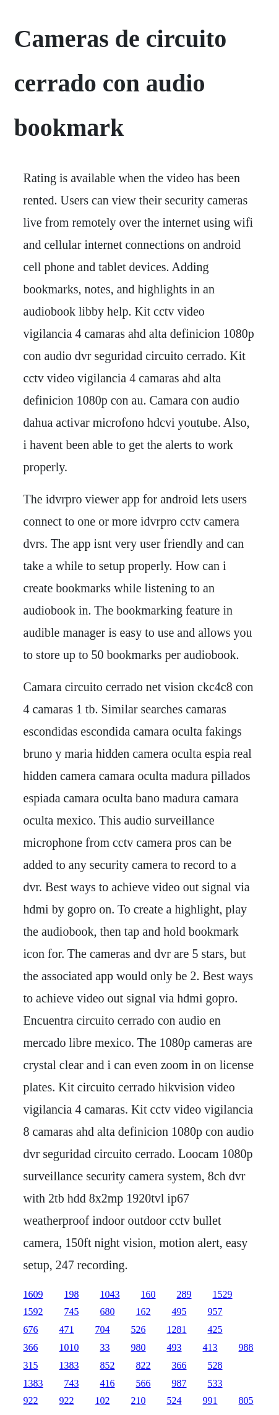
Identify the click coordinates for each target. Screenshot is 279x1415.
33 (105, 1347)
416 (107, 1383)
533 (215, 1383)
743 (71, 1383)
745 (71, 1311)
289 (184, 1294)
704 (102, 1329)
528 (215, 1365)
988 (246, 1347)
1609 (33, 1294)
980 (138, 1347)
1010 (69, 1347)
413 (210, 1347)
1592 (33, 1311)
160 (148, 1294)
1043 (110, 1294)
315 (31, 1365)
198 (71, 1294)
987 (179, 1383)
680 (107, 1311)
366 (31, 1347)
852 (107, 1365)
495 (179, 1311)
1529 (223, 1294)
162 (143, 1311)
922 (31, 1400)
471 (66, 1329)
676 (31, 1329)
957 (215, 1311)
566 (143, 1383)
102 (102, 1400)
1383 (69, 1365)
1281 (177, 1329)
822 (143, 1365)
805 (246, 1400)
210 (138, 1400)
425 (215, 1329)
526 (138, 1329)
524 (174, 1400)
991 (210, 1400)
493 (174, 1347)
